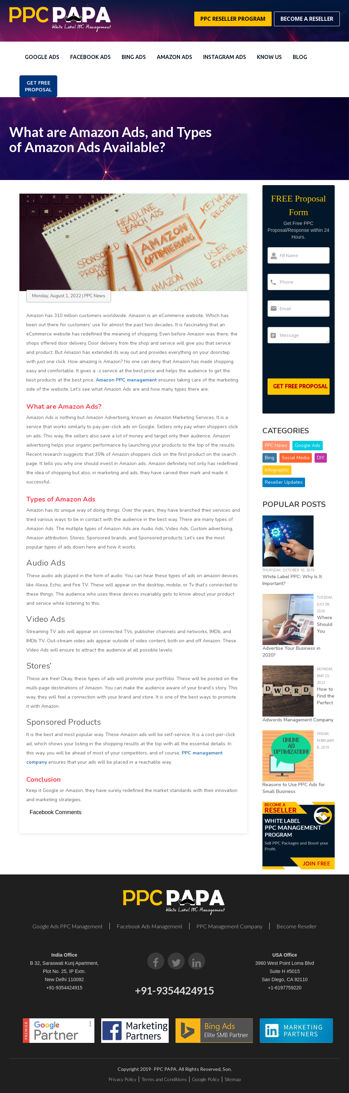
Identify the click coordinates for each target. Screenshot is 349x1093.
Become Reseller (296, 926)
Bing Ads (134, 57)
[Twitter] (176, 961)
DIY (320, 457)
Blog (300, 57)
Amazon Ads (174, 57)
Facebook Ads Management (149, 926)
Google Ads (42, 57)
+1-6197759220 (285, 987)
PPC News (276, 445)
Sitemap (233, 1079)
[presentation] (307, 364)
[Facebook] (155, 961)
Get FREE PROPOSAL (38, 86)
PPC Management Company (229, 926)
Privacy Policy (122, 1079)
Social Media (295, 457)
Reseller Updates (284, 482)
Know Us (269, 57)
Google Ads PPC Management (67, 926)
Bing (269, 457)
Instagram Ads (224, 57)
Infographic (277, 470)
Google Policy (205, 1079)
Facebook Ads (90, 57)
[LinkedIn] (196, 961)
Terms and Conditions (164, 1079)
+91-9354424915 (64, 987)
